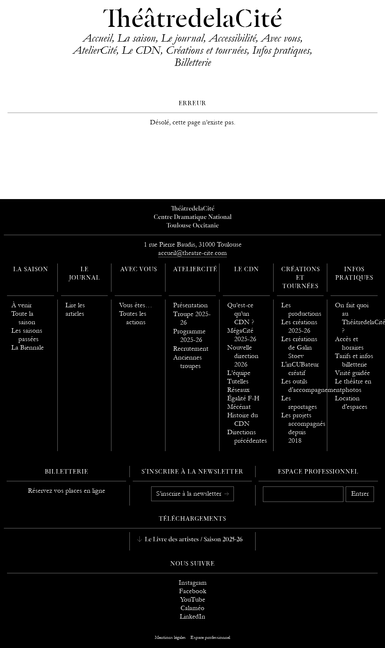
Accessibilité (232, 38)
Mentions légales (170, 637)
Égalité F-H (243, 398)
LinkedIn (192, 616)
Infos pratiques (281, 50)
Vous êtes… (135, 305)
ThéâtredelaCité (192, 20)
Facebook (192, 591)
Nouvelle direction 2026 (243, 356)
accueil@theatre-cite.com (192, 253)
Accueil (97, 38)
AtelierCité (94, 50)
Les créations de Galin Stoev (299, 347)
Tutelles (238, 381)
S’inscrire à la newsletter (189, 493)
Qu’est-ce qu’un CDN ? (240, 313)
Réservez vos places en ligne (66, 491)
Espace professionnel (318, 472)
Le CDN (141, 50)
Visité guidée (352, 373)
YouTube (192, 599)
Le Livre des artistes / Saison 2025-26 (193, 540)
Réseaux (238, 390)
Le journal (182, 38)
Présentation (190, 305)
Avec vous (280, 38)
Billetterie (192, 62)
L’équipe (238, 373)
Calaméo (192, 608)
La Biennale (27, 347)
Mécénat (239, 407)
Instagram (193, 583)
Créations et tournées (206, 50)
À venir (21, 305)
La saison (136, 38)
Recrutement (190, 349)
